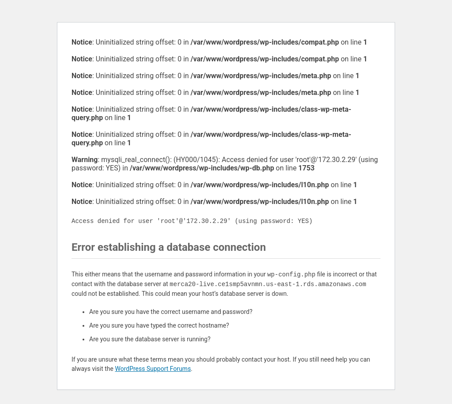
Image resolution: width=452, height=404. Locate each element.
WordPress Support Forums (153, 368)
